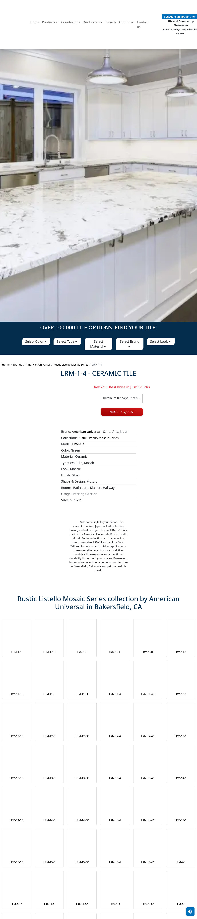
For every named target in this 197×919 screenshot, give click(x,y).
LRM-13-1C (16, 778)
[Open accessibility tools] (190, 911)
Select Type (66, 341)
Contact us (142, 47)
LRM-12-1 (181, 694)
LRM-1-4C (148, 652)
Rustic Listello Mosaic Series (71, 364)
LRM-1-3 (82, 652)
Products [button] (49, 45)
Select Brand (129, 341)
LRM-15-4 (115, 862)
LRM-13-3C (82, 778)
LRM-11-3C (82, 694)
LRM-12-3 (49, 736)
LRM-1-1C (49, 652)
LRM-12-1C (16, 736)
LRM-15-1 (181, 820)
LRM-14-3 (49, 820)
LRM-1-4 (78, 444)
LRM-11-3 (49, 694)
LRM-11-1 (181, 652)
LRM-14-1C (16, 820)
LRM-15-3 (49, 862)
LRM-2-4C (148, 904)
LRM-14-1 (181, 778)
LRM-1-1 (16, 652)
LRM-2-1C (16, 904)
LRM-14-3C (82, 820)
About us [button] (125, 45)
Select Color (34, 341)
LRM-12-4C (147, 736)
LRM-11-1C (16, 694)
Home (34, 45)
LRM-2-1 (181, 862)
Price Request (122, 412)
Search (111, 45)
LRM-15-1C (16, 862)
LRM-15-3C (82, 862)
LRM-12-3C (82, 736)
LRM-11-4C (147, 694)
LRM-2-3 (49, 904)
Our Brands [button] (92, 45)
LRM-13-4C (147, 778)
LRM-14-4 (115, 820)
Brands (17, 364)
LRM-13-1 (181, 736)
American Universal (38, 364)
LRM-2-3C (82, 904)
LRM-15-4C (147, 862)
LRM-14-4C (147, 820)
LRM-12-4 (115, 736)
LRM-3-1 (181, 904)
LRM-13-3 (49, 778)
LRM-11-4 (115, 694)
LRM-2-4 (115, 904)
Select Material (97, 344)
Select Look (159, 341)
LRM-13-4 (115, 778)
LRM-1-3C (115, 652)
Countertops (70, 45)
